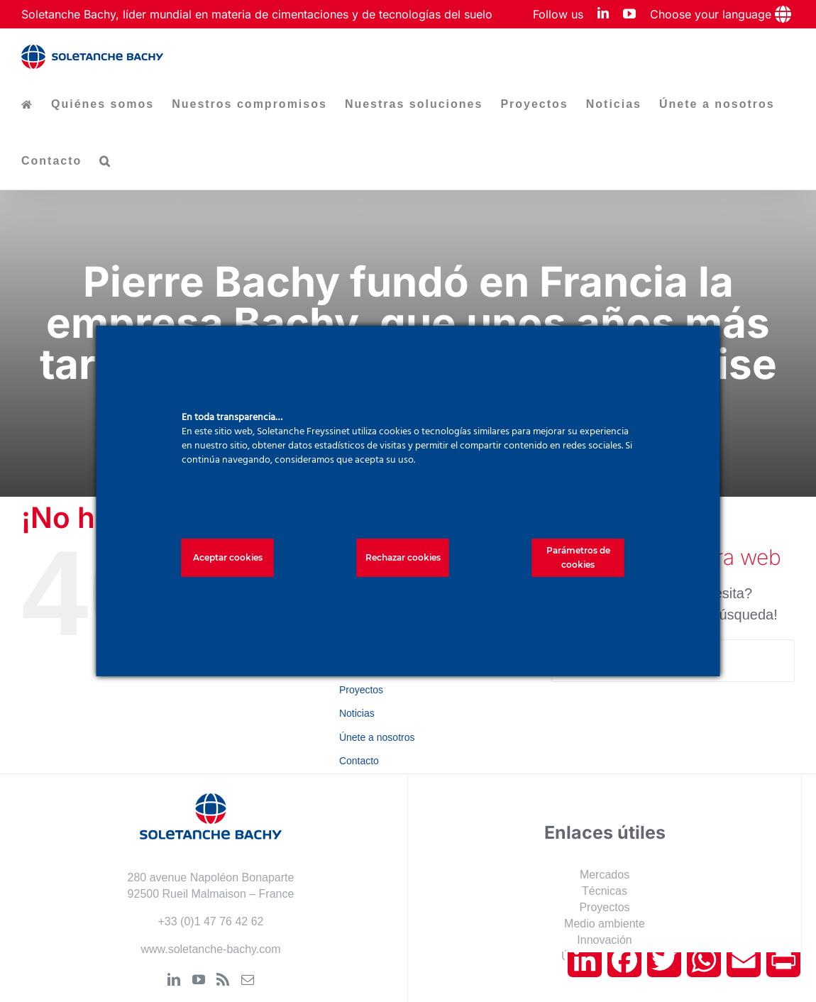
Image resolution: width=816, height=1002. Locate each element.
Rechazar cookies (403, 557)
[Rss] (222, 979)
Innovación (604, 940)
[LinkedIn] (173, 979)
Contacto (359, 760)
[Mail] (247, 979)
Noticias (357, 713)
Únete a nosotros (377, 737)
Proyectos (361, 689)
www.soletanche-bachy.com (210, 949)
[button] (105, 161)
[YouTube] (198, 979)
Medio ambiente (604, 924)
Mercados (604, 875)
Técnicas (604, 891)
